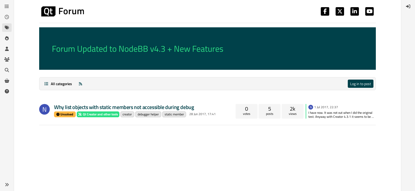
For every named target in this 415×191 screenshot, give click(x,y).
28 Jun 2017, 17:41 (202, 113)
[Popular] (7, 38)
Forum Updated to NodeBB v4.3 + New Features (137, 48)
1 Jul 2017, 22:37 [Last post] (326, 107)
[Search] (7, 70)
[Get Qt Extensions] (7, 80)
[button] (7, 184)
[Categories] (7, 6)
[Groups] (7, 59)
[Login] (408, 6)
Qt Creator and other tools (98, 114)
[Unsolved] (7, 91)
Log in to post (360, 83)
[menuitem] (408, 6)
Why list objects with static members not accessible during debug (124, 107)
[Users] (7, 49)
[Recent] (7, 17)
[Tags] (7, 27)
